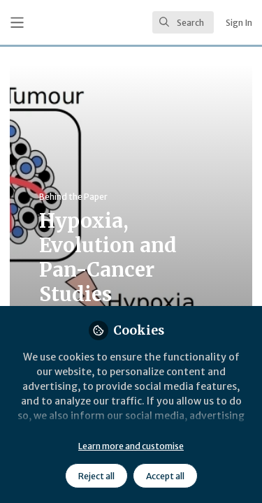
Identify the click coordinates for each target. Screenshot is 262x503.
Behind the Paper (73, 196)
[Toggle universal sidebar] (17, 23)
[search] (183, 22)
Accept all (165, 476)
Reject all (96, 476)
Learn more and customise (131, 446)
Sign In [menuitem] (239, 22)
